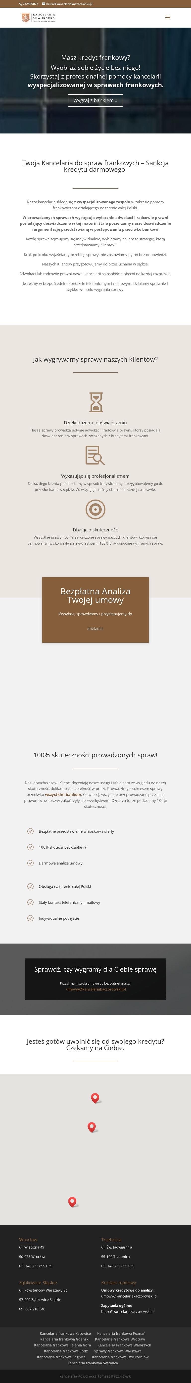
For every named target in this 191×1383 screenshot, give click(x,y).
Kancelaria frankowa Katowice (65, 1333)
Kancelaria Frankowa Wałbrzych (124, 1345)
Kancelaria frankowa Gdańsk (64, 1339)
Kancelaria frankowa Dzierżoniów (120, 1357)
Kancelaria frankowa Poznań (121, 1333)
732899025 (30, 4)
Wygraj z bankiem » (95, 100)
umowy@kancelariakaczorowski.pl (96, 989)
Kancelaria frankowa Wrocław (120, 1339)
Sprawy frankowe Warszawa (118, 1351)
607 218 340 (35, 1309)
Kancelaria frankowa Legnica (61, 1357)
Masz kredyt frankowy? (95, 57)
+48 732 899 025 (38, 1265)
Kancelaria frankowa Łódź (66, 1351)
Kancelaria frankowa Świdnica (92, 1363)
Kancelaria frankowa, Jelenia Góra (62, 1345)
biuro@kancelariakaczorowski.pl (128, 1311)
